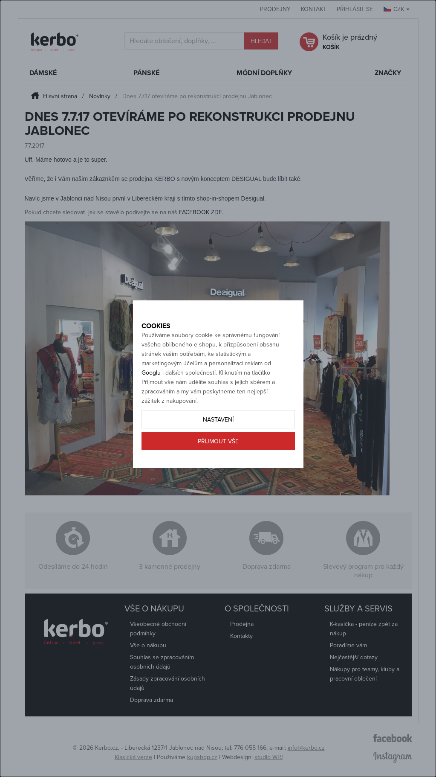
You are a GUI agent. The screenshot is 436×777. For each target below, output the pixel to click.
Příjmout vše (218, 460)
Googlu (151, 392)
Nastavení (218, 438)
